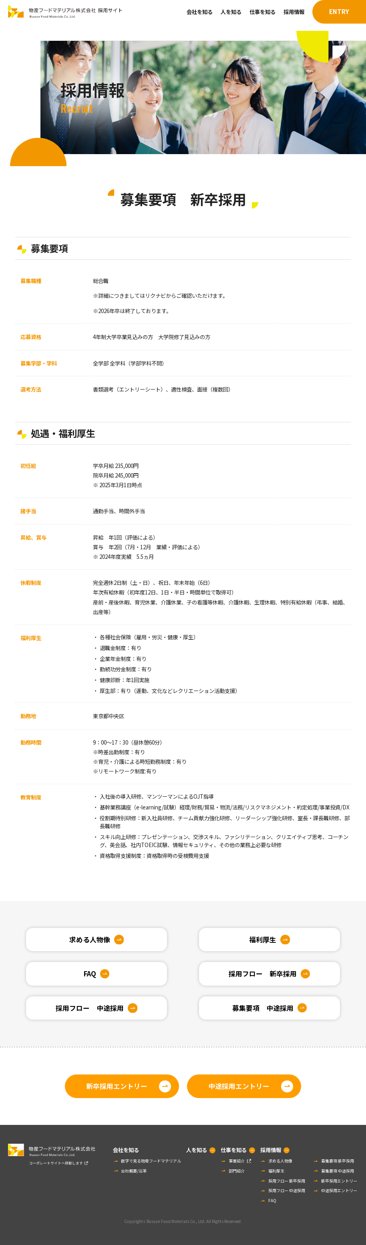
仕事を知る (262, 12)
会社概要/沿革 (134, 1171)
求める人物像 (89, 939)
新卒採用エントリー (116, 1086)
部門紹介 (237, 1171)
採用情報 (294, 12)
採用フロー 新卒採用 (263, 973)
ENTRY (339, 11)
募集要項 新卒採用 (337, 1161)
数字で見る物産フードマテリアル (151, 1161)
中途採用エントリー (238, 1086)
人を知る (231, 12)
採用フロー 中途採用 (90, 1008)
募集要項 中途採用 (263, 1008)
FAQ (89, 973)
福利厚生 (262, 939)
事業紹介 (237, 1161)
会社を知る (200, 12)
